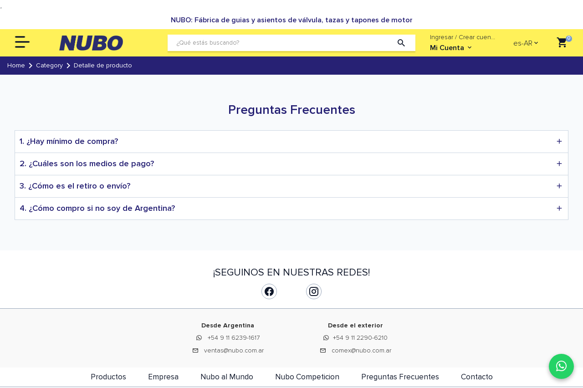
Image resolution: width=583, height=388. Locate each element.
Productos (108, 377)
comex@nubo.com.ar (361, 350)
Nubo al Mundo (226, 377)
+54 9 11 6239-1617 (234, 338)
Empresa (163, 377)
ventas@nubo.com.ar (234, 350)
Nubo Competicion (307, 377)
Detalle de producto (103, 65)
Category (49, 65)
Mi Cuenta (451, 47)
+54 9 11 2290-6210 (360, 338)
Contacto (477, 377)
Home (16, 65)
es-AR (522, 43)
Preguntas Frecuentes (400, 377)
